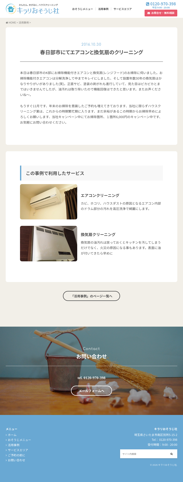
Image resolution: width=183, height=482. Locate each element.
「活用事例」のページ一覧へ (91, 296)
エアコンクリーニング (100, 195)
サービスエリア (122, 9)
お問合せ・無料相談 (162, 13)
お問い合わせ (16, 460)
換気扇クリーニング (98, 234)
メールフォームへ (91, 390)
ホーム (12, 435)
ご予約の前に (16, 455)
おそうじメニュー (82, 9)
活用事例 (103, 9)
